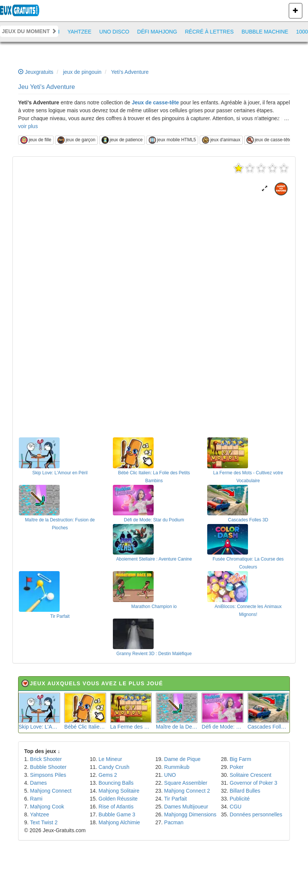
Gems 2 (108, 775)
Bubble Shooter (48, 767)
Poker (237, 767)
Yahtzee (83, 32)
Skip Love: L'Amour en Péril (39, 711)
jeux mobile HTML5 (172, 140)
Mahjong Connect (51, 791)
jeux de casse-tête (268, 140)
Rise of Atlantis (116, 807)
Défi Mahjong (161, 32)
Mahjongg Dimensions (190, 814)
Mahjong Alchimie (119, 822)
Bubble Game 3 (117, 814)
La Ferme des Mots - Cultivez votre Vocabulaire (131, 711)
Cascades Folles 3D (268, 711)
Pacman (173, 822)
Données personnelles (256, 814)
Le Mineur (110, 759)
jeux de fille (35, 140)
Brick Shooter (46, 759)
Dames (38, 783)
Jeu (46, 86)
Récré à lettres (213, 32)
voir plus (28, 126)
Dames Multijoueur (186, 807)
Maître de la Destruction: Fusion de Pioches (176, 711)
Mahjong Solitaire (119, 791)
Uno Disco (118, 32)
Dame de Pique (182, 759)
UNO (170, 775)
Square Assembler (185, 783)
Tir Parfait (175, 799)
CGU (236, 807)
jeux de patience (122, 140)
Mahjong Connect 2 (187, 791)
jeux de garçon (76, 140)
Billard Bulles (245, 791)
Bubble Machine (268, 32)
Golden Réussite (118, 799)
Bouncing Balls (116, 783)
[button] (264, 189)
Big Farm (240, 759)
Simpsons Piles (48, 775)
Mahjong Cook (47, 807)
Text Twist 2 (44, 822)
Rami (36, 799)
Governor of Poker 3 (253, 783)
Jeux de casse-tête (155, 102)
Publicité (240, 799)
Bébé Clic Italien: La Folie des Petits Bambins (85, 711)
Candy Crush (114, 767)
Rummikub (176, 767)
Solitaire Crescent (251, 775)
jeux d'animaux (221, 140)
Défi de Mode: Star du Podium (222, 711)
